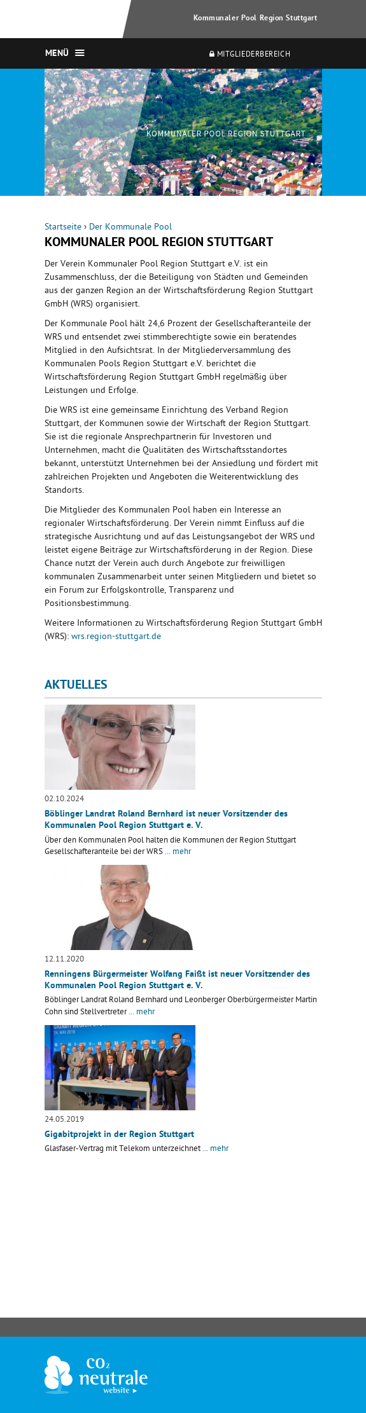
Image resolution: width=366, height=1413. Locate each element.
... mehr (178, 852)
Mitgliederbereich (250, 55)
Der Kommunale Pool (130, 228)
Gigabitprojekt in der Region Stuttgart (119, 1135)
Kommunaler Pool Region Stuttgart (256, 19)
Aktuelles (76, 686)
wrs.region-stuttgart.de (116, 637)
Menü (57, 54)
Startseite (63, 228)
